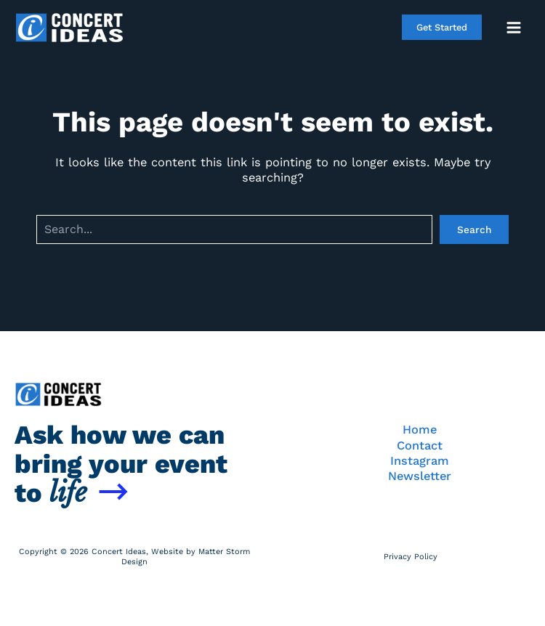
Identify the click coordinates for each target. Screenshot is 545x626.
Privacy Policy (410, 556)
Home (420, 429)
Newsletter (419, 476)
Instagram (419, 461)
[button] (442, 27)
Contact (420, 445)
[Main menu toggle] (513, 27)
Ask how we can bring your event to (121, 464)
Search (474, 229)
